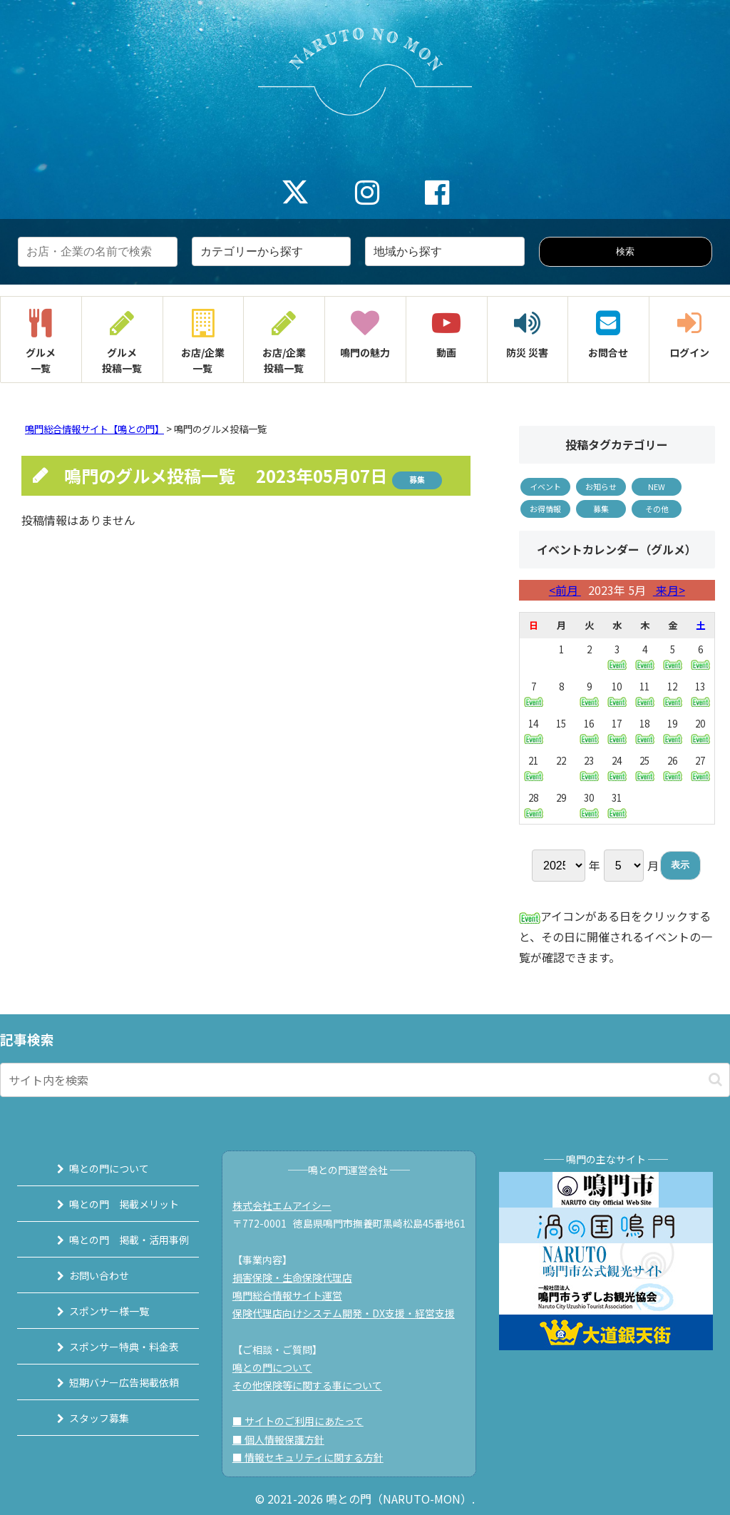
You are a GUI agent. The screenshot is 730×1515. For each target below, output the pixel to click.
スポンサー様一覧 (98, 1311)
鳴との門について (98, 1168)
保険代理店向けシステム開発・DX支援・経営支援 (348, 1313)
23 (589, 768)
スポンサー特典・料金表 (113, 1347)
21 (533, 767)
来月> (669, 589)
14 (533, 730)
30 (589, 805)
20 (700, 730)
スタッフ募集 (88, 1418)
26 (672, 768)
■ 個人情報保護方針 (283, 1439)
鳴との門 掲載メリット (113, 1204)
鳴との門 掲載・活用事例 (118, 1240)
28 (533, 804)
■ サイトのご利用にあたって (303, 1421)
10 (617, 694)
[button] (715, 1079)
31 (617, 805)
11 (644, 694)
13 (700, 693)
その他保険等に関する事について (312, 1385)
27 (700, 767)
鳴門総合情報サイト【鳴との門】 (94, 429)
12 (672, 694)
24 (617, 768)
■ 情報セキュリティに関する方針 (313, 1457)
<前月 (565, 589)
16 (589, 731)
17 (617, 731)
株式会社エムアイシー (286, 1205)
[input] (365, 1080)
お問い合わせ (88, 1275)
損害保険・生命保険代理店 (297, 1277)
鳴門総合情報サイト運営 (292, 1295)
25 (644, 768)
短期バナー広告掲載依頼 (113, 1382)
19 (672, 731)
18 (644, 731)
